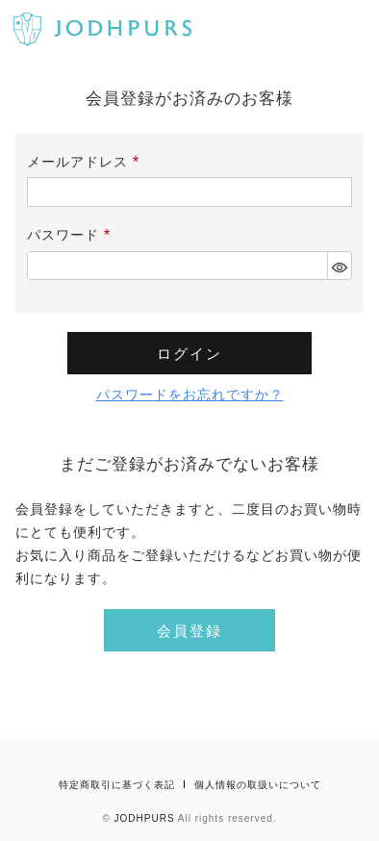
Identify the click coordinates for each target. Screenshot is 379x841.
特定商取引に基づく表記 (117, 784)
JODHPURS (144, 818)
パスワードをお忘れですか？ (190, 394)
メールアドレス (86, 161)
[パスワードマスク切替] (339, 266)
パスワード (72, 234)
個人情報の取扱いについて (257, 784)
